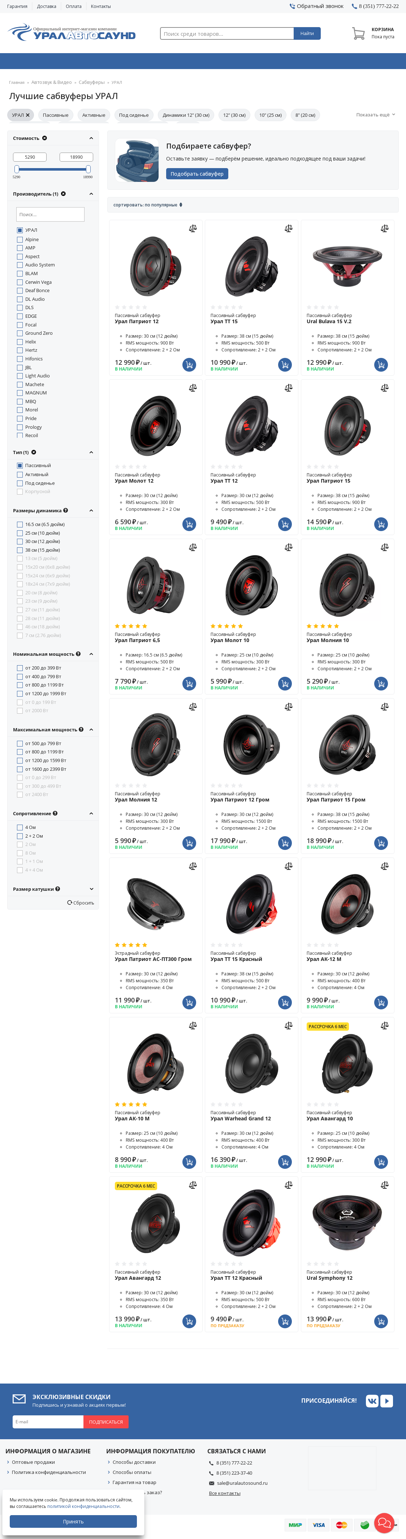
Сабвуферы (84, 84)
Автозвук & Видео (45, 62)
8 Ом (30, 855)
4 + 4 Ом (34, 872)
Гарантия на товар (134, 1484)
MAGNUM (36, 395)
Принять (74, 1521)
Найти (307, 33)
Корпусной (37, 493)
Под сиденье (134, 117)
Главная (17, 84)
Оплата (74, 6)
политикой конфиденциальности (85, 1506)
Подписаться (106, 1424)
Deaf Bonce (37, 292)
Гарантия (17, 6)
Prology (33, 429)
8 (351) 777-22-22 (234, 1465)
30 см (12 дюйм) (42, 543)
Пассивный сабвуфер (156, 321)
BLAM (31, 275)
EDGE (31, 318)
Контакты (101, 6)
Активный (36, 476)
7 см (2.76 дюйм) (43, 637)
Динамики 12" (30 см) (186, 117)
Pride (30, 420)
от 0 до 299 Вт (40, 779)
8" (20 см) (305, 117)
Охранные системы (125, 62)
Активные (93, 117)
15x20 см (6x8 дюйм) (47, 569)
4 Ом (30, 829)
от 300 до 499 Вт (43, 788)
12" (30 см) (234, 117)
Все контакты (225, 1495)
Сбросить (83, 905)
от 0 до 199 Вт (40, 704)
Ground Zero (39, 335)
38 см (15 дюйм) (42, 552)
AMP (30, 250)
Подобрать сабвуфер (200, 175)
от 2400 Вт (36, 796)
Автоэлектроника (204, 62)
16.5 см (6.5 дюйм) (45, 526)
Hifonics (34, 361)
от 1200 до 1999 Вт (45, 695)
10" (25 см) (270, 117)
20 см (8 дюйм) (41, 594)
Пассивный (38, 467)
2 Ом (30, 846)
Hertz (31, 352)
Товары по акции (362, 62)
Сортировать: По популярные (145, 207)
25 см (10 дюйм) (42, 535)
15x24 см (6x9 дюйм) (47, 577)
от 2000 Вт (36, 712)
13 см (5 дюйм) (41, 560)
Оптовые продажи (33, 1464)
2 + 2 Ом (34, 838)
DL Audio (35, 301)
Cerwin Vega (38, 284)
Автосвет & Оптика (284, 62)
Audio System (40, 267)
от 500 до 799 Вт (43, 745)
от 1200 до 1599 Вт (45, 762)
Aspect (32, 258)
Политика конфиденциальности (49, 1474)
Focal (30, 327)
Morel (31, 412)
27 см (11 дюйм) (42, 611)
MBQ (30, 403)
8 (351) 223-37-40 (234, 1475)
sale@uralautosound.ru (242, 1485)
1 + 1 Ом (34, 863)
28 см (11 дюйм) (42, 620)
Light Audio (37, 378)
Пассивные (56, 117)
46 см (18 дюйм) (42, 628)
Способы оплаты (132, 1474)
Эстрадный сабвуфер (156, 958)
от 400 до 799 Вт (43, 678)
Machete (34, 386)
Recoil (31, 437)
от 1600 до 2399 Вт (45, 771)
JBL (28, 369)
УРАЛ (20, 117)
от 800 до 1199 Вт (44, 687)
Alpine (32, 241)
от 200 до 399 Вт (43, 670)
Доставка (46, 6)
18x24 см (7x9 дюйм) (47, 586)
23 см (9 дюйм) (41, 603)
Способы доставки (134, 1464)
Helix (30, 344)
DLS (29, 309)
